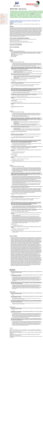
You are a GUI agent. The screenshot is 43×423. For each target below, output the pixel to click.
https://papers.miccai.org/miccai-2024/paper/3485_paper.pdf (28, 39)
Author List (2, 23)
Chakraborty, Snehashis (30, 332)
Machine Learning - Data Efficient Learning (16, 330)
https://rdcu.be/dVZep (17, 40)
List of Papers (2, 20)
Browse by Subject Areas (3, 22)
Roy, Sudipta (12, 333)
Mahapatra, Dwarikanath (38, 332)
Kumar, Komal (24, 332)
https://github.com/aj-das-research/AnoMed (15, 45)
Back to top (2, 18)
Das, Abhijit (14, 332)
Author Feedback (3, 16)
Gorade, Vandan (19, 332)
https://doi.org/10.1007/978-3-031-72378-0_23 (21, 41)
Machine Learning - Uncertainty (17, 331)
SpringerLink (32, 13)
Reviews (2, 15)
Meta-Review (2, 17)
